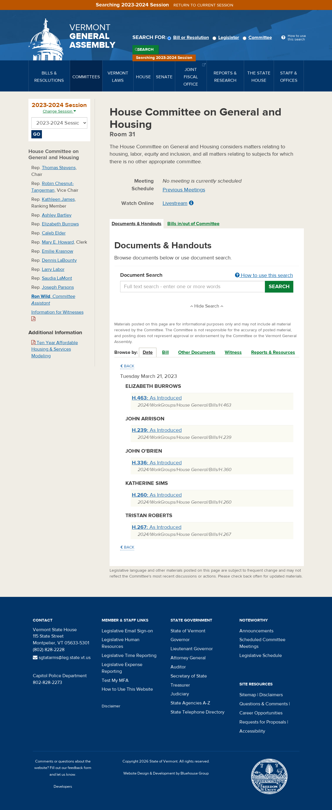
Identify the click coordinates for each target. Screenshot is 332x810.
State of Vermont (188, 631)
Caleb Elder (54, 233)
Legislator (226, 37)
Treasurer (180, 685)
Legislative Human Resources (120, 643)
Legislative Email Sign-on (127, 631)
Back (127, 366)
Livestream (175, 203)
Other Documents (196, 352)
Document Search (206, 275)
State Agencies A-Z (190, 703)
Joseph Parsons (58, 287)
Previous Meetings (184, 189)
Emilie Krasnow (57, 251)
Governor (180, 640)
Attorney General (188, 658)
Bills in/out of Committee (193, 224)
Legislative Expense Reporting (122, 668)
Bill (165, 352)
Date (148, 352)
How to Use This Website (127, 689)
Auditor (178, 667)
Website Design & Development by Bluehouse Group (166, 773)
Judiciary (180, 694)
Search (145, 49)
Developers (63, 786)
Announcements (256, 631)
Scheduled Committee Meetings (262, 643)
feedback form (79, 767)
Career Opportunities (260, 713)
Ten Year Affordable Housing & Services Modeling (54, 349)
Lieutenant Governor (192, 649)
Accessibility (252, 731)
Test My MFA (115, 680)
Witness (233, 352)
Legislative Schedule (260, 655)
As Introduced (157, 398)
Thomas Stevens (59, 168)
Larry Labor (53, 269)
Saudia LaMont (57, 278)
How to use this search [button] (264, 275)
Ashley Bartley (56, 215)
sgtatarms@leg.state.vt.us (62, 657)
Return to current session (203, 5)
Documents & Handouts (136, 224)
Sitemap (247, 695)
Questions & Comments (263, 704)
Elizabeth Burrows (60, 224)
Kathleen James (58, 199)
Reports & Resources (273, 352)
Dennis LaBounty (59, 260)
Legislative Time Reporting (129, 655)
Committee (258, 37)
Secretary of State (189, 676)
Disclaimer (111, 706)
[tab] (137, 224)
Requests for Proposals (262, 722)
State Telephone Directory (197, 712)
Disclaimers (271, 695)
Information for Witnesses (57, 315)
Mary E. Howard (58, 242)
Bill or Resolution (189, 37)
